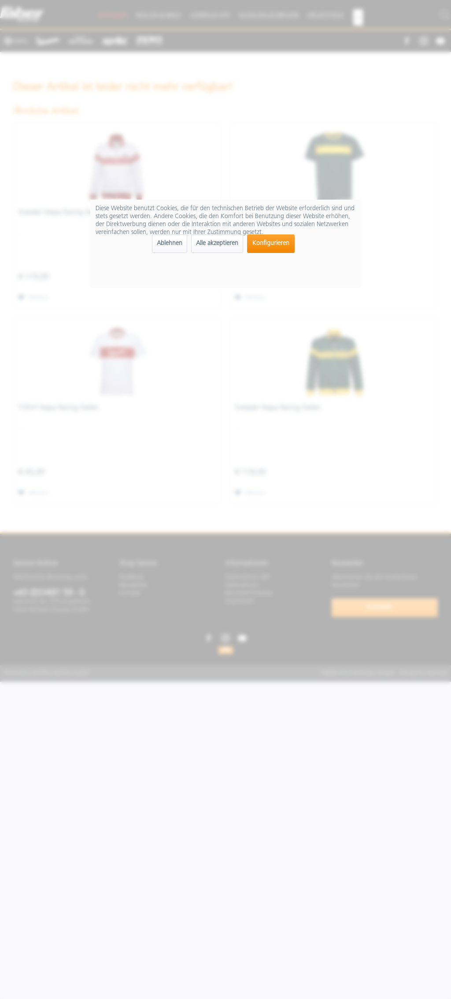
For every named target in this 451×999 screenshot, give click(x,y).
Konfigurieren (270, 243)
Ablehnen (169, 243)
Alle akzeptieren (217, 243)
